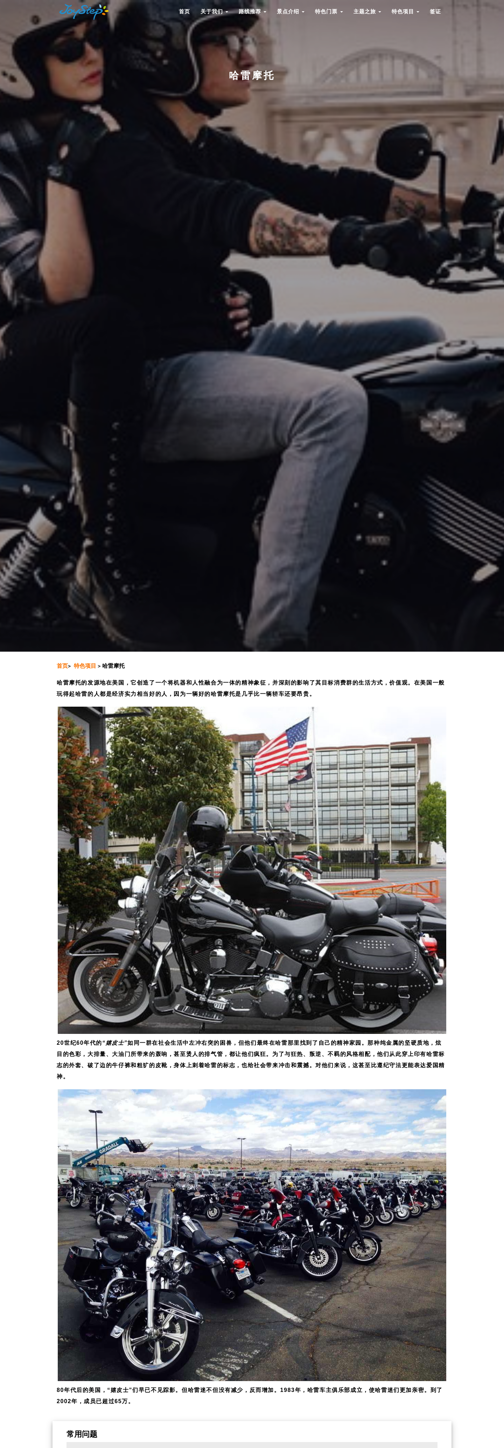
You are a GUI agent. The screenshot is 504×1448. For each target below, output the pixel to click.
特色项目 (405, 11)
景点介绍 (290, 11)
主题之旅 (367, 11)
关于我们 (214, 11)
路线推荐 (252, 11)
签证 (435, 11)
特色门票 (329, 11)
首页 (184, 11)
